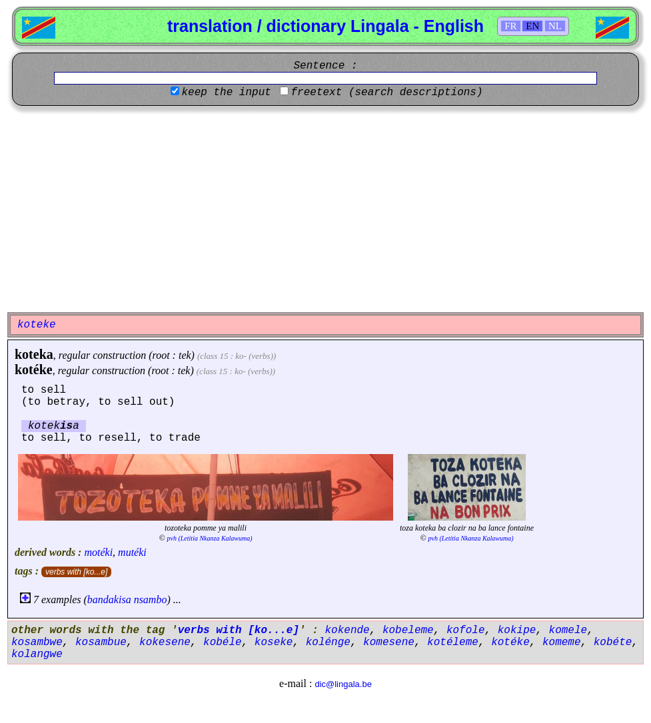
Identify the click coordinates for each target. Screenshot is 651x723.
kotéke (34, 369)
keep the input (226, 93)
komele (568, 630)
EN (532, 26)
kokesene (165, 642)
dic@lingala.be (343, 684)
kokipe (517, 630)
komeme (561, 642)
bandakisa (109, 599)
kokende (347, 630)
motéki (98, 552)
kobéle (222, 642)
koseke (274, 642)
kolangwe (37, 654)
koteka (34, 354)
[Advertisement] (325, 209)
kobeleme (408, 630)
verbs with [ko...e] (76, 572)
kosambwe (37, 642)
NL (555, 26)
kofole (465, 630)
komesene (388, 642)
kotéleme (452, 642)
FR (510, 26)
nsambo (150, 599)
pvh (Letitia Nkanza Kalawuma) (210, 538)
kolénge (328, 642)
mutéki (132, 552)
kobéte (613, 642)
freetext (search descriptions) (386, 93)
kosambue (101, 642)
